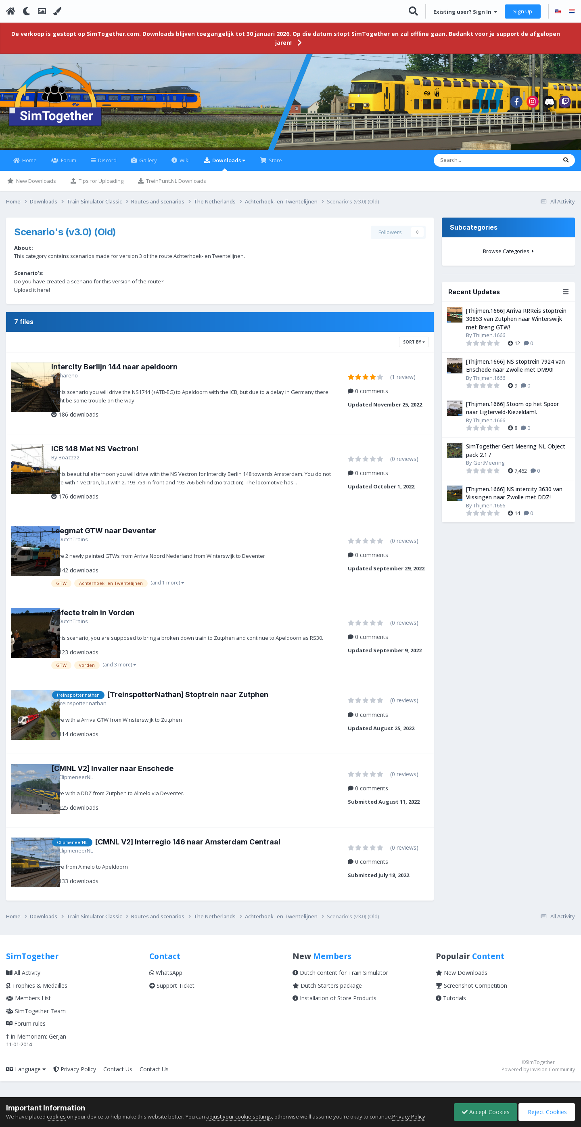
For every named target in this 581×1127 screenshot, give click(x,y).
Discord (107, 165)
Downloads (228, 168)
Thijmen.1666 (489, 340)
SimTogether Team (36, 1024)
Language (26, 1082)
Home (29, 165)
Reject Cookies (546, 1112)
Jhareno (88, 380)
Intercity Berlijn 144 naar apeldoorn (134, 371)
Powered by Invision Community (538, 1082)
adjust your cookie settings (239, 1116)
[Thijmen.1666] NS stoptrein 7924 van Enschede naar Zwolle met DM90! (515, 370)
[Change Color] (57, 11)
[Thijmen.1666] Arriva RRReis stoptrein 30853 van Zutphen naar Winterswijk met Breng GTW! (516, 324)
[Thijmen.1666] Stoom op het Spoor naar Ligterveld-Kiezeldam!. (512, 413)
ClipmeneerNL (95, 790)
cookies (56, 1116)
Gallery (147, 165)
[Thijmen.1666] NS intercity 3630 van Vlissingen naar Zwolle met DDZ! (514, 498)
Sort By (414, 347)
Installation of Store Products (334, 1011)
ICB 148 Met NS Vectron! (114, 453)
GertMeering (488, 467)
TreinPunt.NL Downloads (175, 185)
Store (275, 165)
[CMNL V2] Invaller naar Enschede (132, 781)
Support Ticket (171, 998)
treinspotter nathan (102, 716)
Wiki (184, 165)
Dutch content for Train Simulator (340, 986)
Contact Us (117, 1082)
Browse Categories (508, 256)
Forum (68, 165)
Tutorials (451, 1011)
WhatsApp (165, 986)
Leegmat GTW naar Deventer (123, 536)
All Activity (23, 986)
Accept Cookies (484, 1112)
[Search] (472, 165)
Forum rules (26, 1037)
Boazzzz (88, 462)
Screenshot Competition (471, 998)
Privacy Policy (74, 1082)
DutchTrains (93, 544)
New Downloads (35, 185)
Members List (28, 1011)
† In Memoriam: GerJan (36, 1049)
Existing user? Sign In (465, 11)
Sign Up (522, 11)
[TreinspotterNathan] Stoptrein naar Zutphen (207, 708)
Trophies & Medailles (36, 998)
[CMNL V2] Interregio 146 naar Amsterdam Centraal (207, 855)
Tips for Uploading (100, 185)
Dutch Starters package (327, 998)
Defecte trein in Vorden (112, 617)
